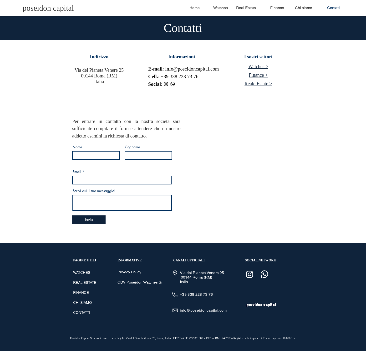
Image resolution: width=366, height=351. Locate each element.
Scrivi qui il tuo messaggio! (94, 191)
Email (76, 171)
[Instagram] (166, 84)
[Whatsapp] (172, 84)
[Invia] (89, 219)
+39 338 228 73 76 (179, 76)
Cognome (132, 147)
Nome (77, 147)
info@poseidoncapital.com (192, 68)
